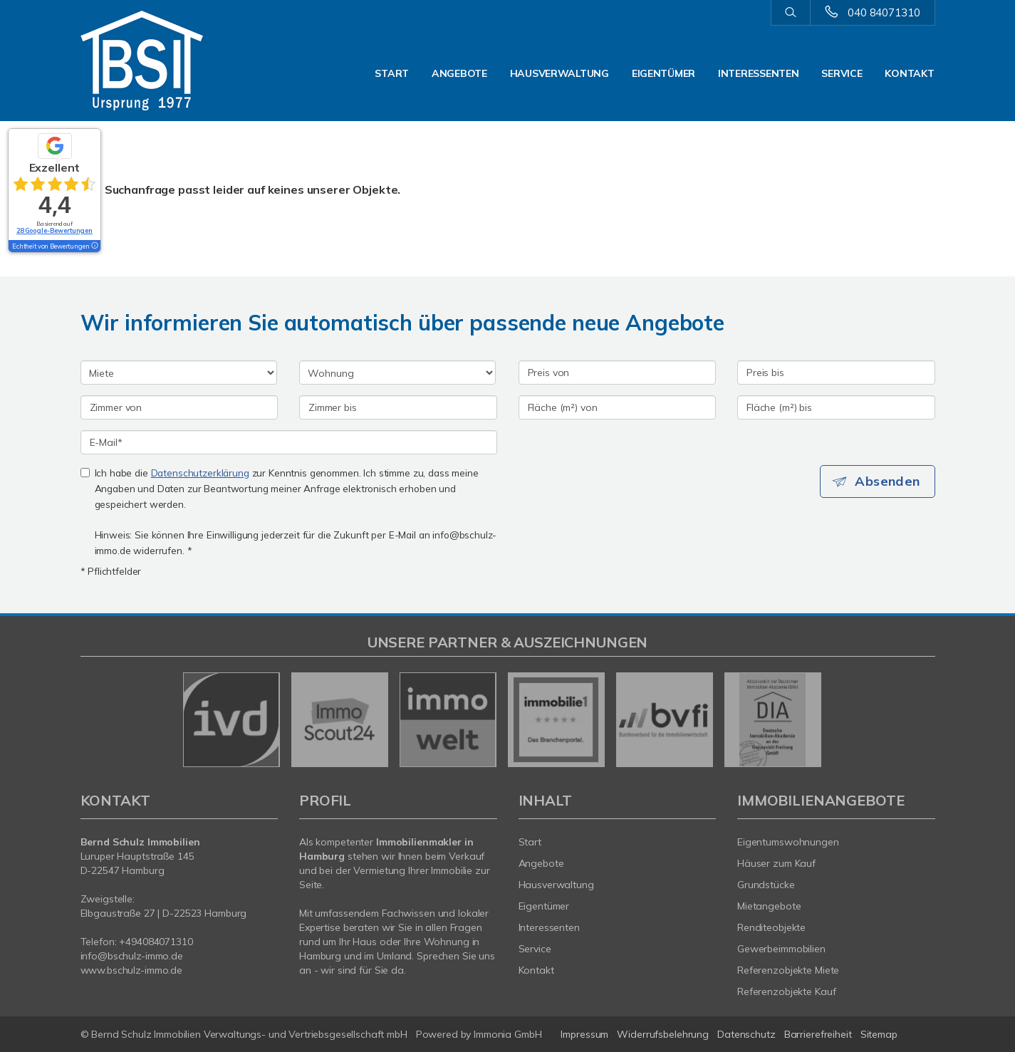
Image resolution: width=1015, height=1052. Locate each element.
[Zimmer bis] (398, 407)
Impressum (584, 1034)
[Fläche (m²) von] (618, 407)
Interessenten (758, 73)
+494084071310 (155, 941)
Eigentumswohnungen (788, 841)
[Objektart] (397, 372)
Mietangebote (769, 906)
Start (392, 73)
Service (841, 73)
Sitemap (878, 1034)
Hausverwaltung (559, 73)
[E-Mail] (288, 442)
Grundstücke (766, 884)
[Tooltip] (94, 246)
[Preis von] (618, 372)
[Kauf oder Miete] (178, 372)
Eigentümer (663, 73)
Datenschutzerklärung (200, 473)
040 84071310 (884, 12)
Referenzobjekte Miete (788, 970)
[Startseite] (179, 60)
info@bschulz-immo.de (131, 955)
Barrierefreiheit (818, 1034)
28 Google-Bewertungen (54, 230)
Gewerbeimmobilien (781, 948)
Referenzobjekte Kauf (786, 991)
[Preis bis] (836, 372)
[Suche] (790, 13)
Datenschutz (746, 1034)
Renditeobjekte (771, 927)
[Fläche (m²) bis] (836, 407)
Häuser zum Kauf (776, 863)
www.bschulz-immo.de (131, 970)
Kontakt (909, 73)
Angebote (459, 73)
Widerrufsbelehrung (663, 1034)
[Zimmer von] (179, 407)
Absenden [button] (888, 481)
